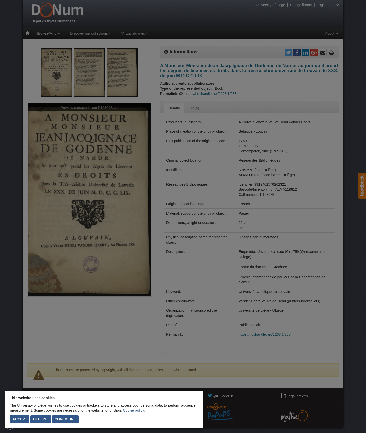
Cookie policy (133, 410)
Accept (19, 419)
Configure (65, 419)
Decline (41, 419)
